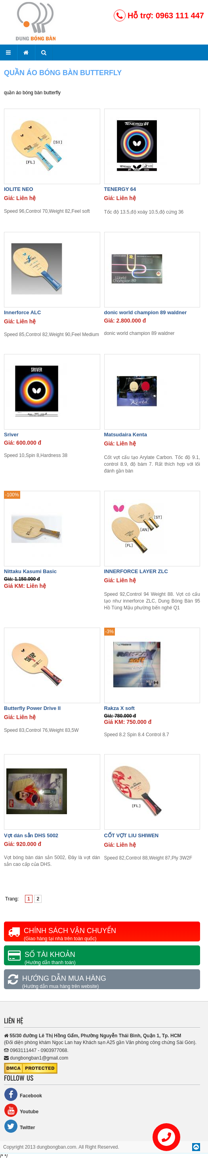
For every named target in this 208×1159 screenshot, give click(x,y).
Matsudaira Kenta (125, 435)
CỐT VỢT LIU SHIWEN (131, 835)
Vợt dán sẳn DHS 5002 (31, 835)
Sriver (11, 435)
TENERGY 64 (120, 189)
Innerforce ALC (22, 312)
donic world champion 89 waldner (145, 312)
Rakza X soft (119, 708)
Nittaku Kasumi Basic (30, 571)
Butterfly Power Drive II (32, 708)
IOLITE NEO (18, 189)
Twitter (19, 1126)
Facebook (23, 1094)
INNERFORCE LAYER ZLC (136, 571)
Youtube (21, 1110)
